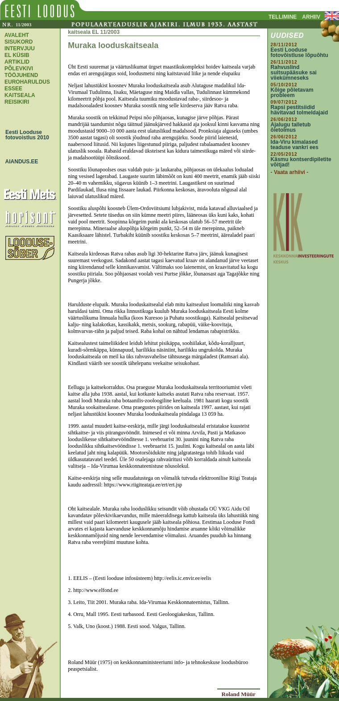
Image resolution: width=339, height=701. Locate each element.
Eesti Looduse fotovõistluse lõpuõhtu (299, 52)
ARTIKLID (16, 62)
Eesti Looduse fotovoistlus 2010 (25, 135)
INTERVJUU (19, 48)
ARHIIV (311, 17)
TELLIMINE (283, 17)
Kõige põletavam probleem (292, 92)
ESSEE (13, 88)
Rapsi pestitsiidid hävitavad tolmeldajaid (299, 110)
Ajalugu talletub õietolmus (291, 127)
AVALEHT (16, 35)
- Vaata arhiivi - (290, 172)
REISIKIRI (16, 102)
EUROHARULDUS (27, 82)
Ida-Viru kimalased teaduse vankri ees (294, 144)
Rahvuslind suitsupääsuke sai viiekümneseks (294, 72)
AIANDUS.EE (19, 161)
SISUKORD (18, 42)
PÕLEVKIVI (18, 68)
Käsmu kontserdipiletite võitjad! (301, 162)
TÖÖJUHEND (21, 75)
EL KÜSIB (16, 55)
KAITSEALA (19, 95)
